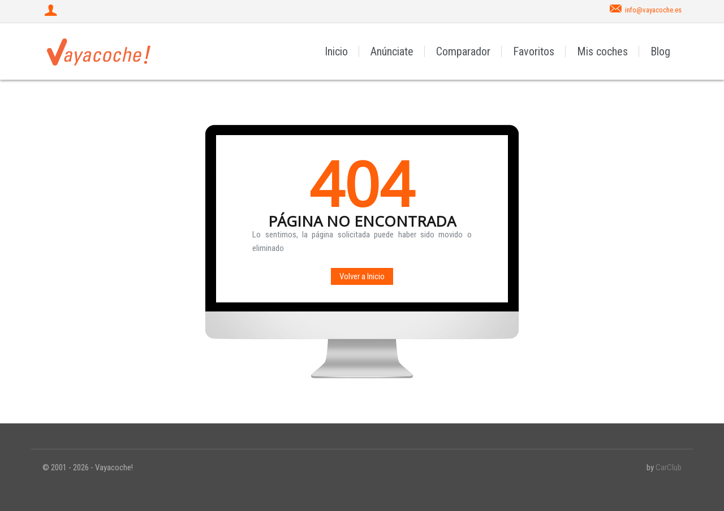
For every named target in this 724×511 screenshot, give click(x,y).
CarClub (669, 467)
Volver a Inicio (362, 276)
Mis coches (602, 51)
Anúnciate (391, 51)
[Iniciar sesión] (52, 11)
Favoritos (533, 51)
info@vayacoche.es (653, 10)
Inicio (336, 51)
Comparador (463, 51)
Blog (660, 51)
